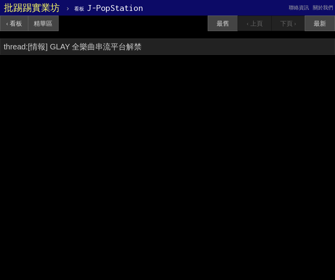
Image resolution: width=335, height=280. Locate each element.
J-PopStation (108, 8)
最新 (320, 23)
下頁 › (288, 23)
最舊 (223, 23)
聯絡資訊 (299, 7)
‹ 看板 (14, 23)
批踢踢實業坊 (32, 8)
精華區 (43, 23)
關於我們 (323, 7)
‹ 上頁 (254, 23)
